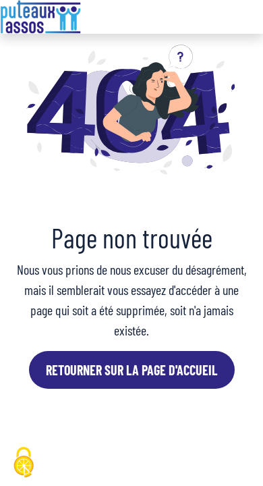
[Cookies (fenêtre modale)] (23, 463)
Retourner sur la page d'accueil (132, 370)
